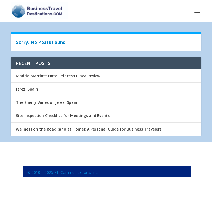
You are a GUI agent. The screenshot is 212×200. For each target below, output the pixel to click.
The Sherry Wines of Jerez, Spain (46, 102)
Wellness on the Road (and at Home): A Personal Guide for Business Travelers (88, 129)
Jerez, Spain (27, 89)
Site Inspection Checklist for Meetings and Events (63, 115)
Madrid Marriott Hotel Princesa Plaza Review (58, 75)
